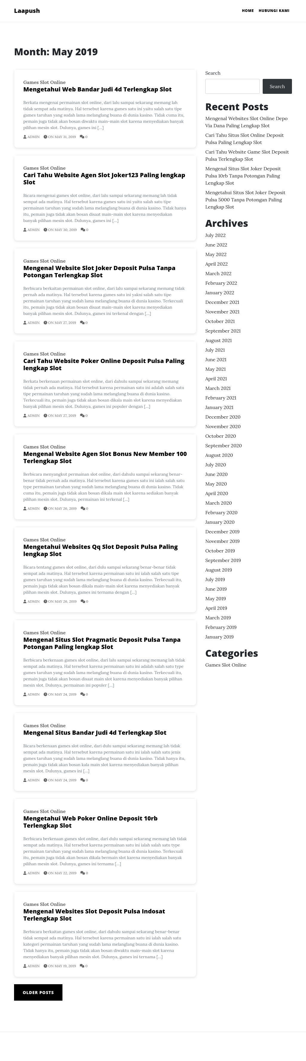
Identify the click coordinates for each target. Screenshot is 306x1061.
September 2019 (223, 560)
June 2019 (216, 589)
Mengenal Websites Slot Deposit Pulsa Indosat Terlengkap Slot (94, 914)
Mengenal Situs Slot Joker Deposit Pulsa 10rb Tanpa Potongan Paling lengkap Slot (243, 176)
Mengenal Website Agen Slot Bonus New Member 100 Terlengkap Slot (105, 457)
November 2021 (222, 312)
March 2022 (218, 273)
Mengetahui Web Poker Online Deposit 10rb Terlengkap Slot (90, 821)
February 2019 (221, 627)
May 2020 (216, 484)
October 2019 (220, 551)
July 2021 (215, 350)
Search (213, 73)
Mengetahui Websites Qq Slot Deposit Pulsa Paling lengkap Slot (100, 550)
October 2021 (220, 321)
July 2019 (215, 579)
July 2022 (215, 235)
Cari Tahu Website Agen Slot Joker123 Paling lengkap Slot (104, 178)
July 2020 (215, 465)
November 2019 (222, 541)
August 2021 (218, 340)
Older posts (38, 992)
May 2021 (215, 369)
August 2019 (218, 570)
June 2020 (216, 474)
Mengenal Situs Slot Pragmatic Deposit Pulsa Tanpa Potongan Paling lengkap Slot (102, 643)
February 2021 (220, 398)
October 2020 (220, 436)
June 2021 (216, 359)
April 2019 (216, 608)
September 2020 (223, 445)
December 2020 (223, 417)
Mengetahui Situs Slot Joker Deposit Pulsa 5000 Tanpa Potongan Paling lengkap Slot (245, 199)
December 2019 (222, 532)
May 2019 (215, 598)
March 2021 (218, 388)
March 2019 (218, 618)
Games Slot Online (44, 82)
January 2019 (219, 637)
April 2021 (216, 379)
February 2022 (221, 283)
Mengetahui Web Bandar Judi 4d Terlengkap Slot (97, 89)
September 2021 (223, 331)
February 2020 (221, 512)
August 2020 (219, 455)
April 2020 (216, 493)
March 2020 (218, 503)
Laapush (27, 11)
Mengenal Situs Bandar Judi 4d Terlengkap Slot (94, 732)
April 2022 (216, 264)
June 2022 (216, 245)
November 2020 (223, 426)
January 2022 (219, 293)
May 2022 (216, 254)
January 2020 (220, 522)
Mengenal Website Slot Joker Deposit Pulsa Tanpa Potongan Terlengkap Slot (99, 271)
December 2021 (222, 302)
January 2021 (219, 407)
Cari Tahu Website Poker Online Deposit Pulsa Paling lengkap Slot (103, 364)
